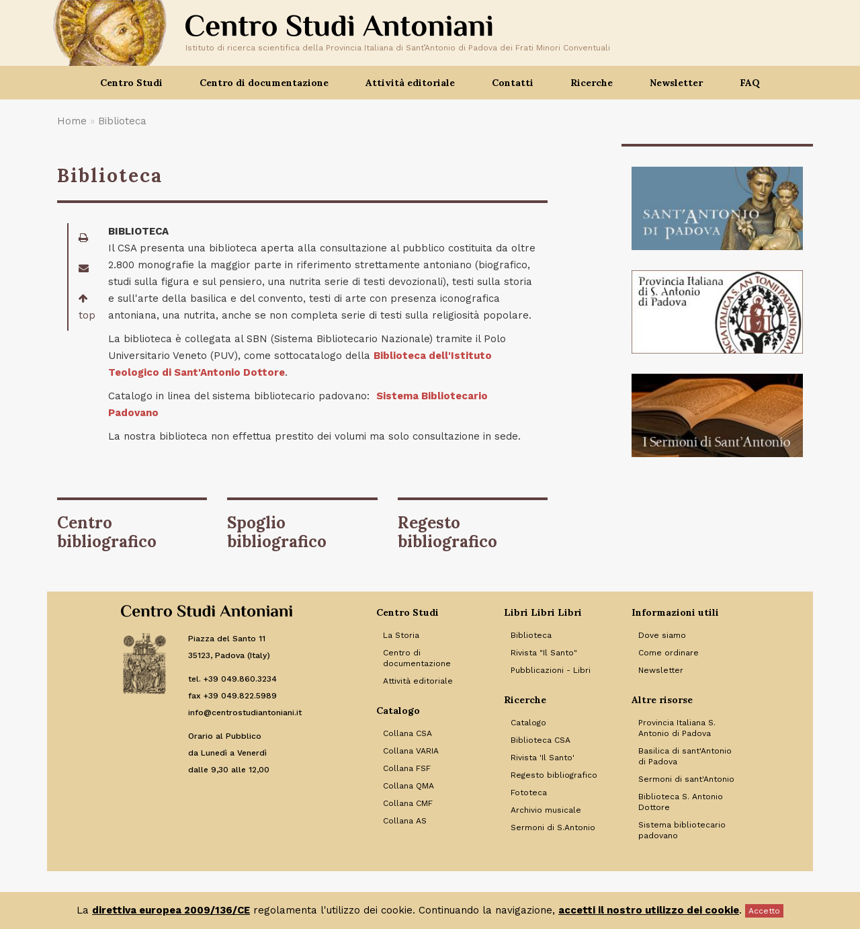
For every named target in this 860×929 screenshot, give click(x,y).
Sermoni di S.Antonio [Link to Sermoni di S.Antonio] (553, 827)
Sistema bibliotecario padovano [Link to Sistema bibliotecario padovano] (682, 830)
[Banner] (717, 208)
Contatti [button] (512, 83)
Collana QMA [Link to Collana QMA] (408, 786)
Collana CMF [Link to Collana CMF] (408, 803)
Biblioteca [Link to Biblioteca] (531, 635)
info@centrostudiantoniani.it (245, 712)
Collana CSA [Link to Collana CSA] (407, 733)
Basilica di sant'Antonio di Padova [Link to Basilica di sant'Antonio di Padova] (685, 756)
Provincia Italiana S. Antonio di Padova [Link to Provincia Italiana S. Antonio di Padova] (677, 728)
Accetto (764, 911)
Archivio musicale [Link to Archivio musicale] (546, 810)
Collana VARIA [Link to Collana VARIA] (411, 751)
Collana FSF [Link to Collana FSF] (407, 768)
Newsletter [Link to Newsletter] (660, 670)
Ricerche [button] (591, 83)
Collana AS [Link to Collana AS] (405, 820)
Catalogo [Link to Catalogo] (528, 722)
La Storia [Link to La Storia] (401, 635)
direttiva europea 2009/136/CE (171, 910)
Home (72, 121)
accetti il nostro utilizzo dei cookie (648, 910)
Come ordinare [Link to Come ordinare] (668, 652)
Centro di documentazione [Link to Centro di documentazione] (417, 658)
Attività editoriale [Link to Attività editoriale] (418, 681)
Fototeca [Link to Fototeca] (529, 792)
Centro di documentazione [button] (264, 83)
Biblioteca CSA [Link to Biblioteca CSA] (540, 740)
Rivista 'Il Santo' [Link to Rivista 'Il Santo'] (542, 757)
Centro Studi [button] (131, 83)
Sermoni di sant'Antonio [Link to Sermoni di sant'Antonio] (686, 779)
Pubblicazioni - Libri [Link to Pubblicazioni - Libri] (551, 670)
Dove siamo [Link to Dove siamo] (662, 635)
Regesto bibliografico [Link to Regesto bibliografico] (554, 775)
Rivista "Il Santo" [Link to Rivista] (544, 652)
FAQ (750, 83)
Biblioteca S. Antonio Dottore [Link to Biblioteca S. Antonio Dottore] (680, 802)
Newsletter (676, 83)
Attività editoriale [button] (410, 83)
